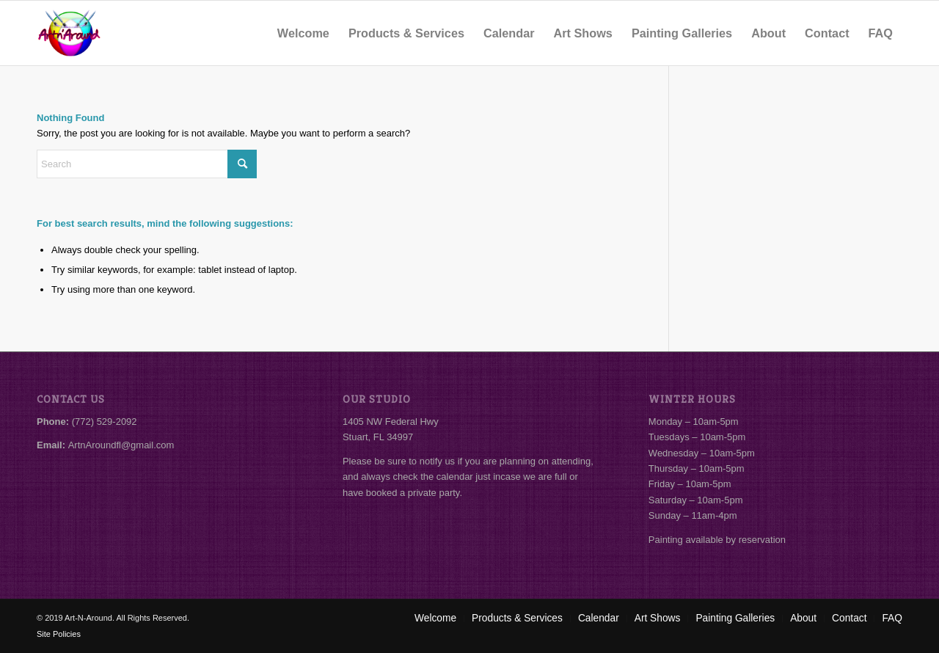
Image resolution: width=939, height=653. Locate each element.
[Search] (147, 164)
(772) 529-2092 (104, 421)
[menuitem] (303, 33)
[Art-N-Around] (69, 33)
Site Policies (59, 634)
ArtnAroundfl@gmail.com (121, 444)
